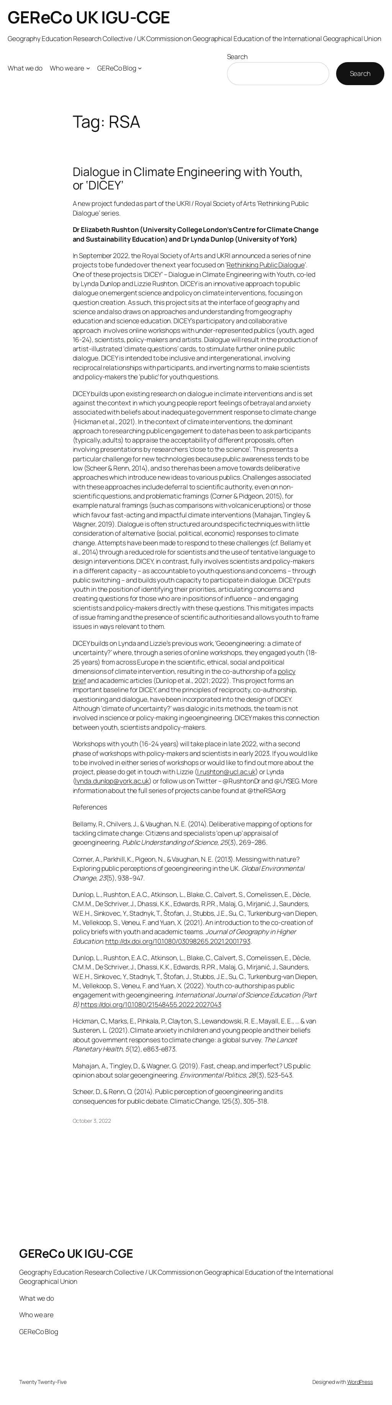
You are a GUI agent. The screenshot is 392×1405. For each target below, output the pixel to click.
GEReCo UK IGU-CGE (89, 16)
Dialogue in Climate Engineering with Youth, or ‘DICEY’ (188, 178)
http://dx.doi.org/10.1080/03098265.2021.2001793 (177, 941)
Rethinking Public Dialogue (265, 264)
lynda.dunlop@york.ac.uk (112, 780)
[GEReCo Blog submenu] (140, 68)
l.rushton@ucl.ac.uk (226, 771)
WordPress (360, 1381)
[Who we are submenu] (88, 68)
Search (237, 56)
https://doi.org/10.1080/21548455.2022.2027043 (151, 1004)
